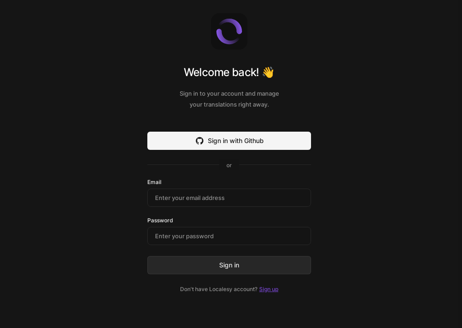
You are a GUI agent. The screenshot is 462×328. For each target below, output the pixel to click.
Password (160, 220)
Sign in (229, 265)
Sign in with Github (229, 140)
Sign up (268, 289)
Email (154, 182)
